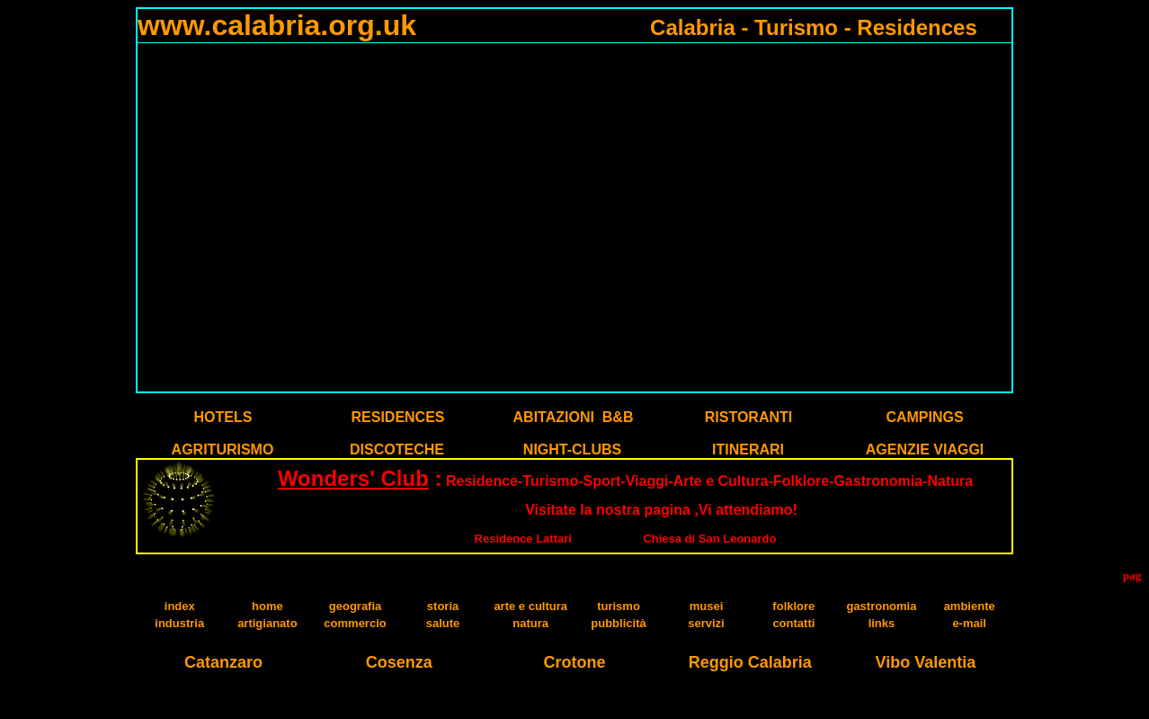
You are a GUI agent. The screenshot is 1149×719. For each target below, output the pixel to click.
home (267, 606)
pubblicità (618, 623)
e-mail (969, 623)
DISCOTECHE (397, 449)
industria (179, 623)
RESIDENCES (397, 417)
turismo (618, 606)
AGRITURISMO (223, 449)
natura (530, 623)
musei (707, 606)
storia (443, 606)
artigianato (267, 623)
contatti (793, 623)
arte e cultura (530, 606)
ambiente (969, 606)
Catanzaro (223, 662)
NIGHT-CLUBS (572, 449)
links (881, 623)
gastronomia (881, 606)
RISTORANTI (748, 417)
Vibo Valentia (926, 662)
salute (443, 623)
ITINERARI (748, 449)
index (180, 606)
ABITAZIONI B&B (573, 417)
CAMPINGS (924, 417)
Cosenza (399, 662)
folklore (793, 606)
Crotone (574, 662)
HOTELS (223, 417)
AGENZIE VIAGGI (925, 449)
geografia (355, 606)
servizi (706, 623)
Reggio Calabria (750, 662)
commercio (355, 623)
